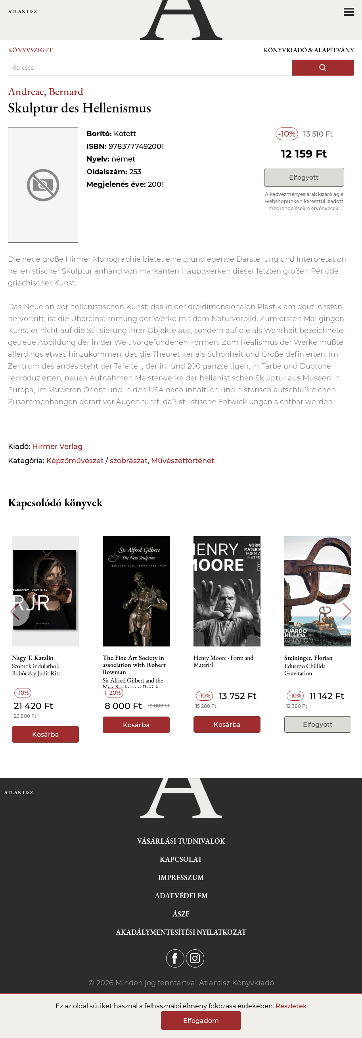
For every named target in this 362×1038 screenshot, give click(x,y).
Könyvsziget (30, 50)
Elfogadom (201, 1021)
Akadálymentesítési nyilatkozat (181, 932)
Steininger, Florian (308, 658)
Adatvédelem (181, 895)
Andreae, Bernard (45, 91)
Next (347, 611)
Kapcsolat (181, 859)
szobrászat (128, 460)
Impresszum (181, 877)
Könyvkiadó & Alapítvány (309, 50)
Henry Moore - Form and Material (223, 661)
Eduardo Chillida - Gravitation (306, 670)
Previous (15, 611)
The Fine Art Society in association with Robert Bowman (134, 665)
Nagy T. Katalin (33, 658)
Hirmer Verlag (57, 446)
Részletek (291, 1006)
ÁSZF (181, 913)
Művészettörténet (182, 460)
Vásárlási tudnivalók (181, 841)
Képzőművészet (74, 460)
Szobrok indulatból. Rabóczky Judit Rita (36, 670)
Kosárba (45, 734)
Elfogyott (304, 177)
